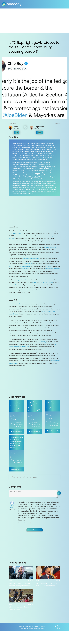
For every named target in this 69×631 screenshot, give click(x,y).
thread (41, 153)
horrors (11, 266)
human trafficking (25, 266)
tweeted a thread (38, 143)
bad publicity (42, 342)
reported (37, 173)
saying (41, 145)
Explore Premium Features (36, 628)
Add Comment (16, 431)
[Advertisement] (34, 20)
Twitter (15, 285)
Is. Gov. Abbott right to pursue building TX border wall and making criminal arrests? (46, 584)
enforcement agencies (52, 268)
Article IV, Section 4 (50, 247)
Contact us (28, 626)
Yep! (14, 416)
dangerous (28, 263)
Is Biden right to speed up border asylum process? (20, 608)
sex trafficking (35, 155)
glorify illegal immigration (31, 258)
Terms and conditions (38, 626)
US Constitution (16, 304)
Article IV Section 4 (18, 162)
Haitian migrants (36, 182)
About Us (21, 626)
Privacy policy (24, 628)
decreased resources (39, 157)
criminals (49, 266)
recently (34, 282)
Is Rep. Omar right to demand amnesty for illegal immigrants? (20, 584)
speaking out (22, 280)
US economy (25, 268)
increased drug (23, 155)
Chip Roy (29, 143)
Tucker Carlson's (48, 282)
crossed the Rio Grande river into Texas (37, 184)
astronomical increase (16, 241)
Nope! (14, 419)
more (29, 159)
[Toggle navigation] (67, 4)
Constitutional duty (15, 233)
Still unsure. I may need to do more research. (18, 424)
